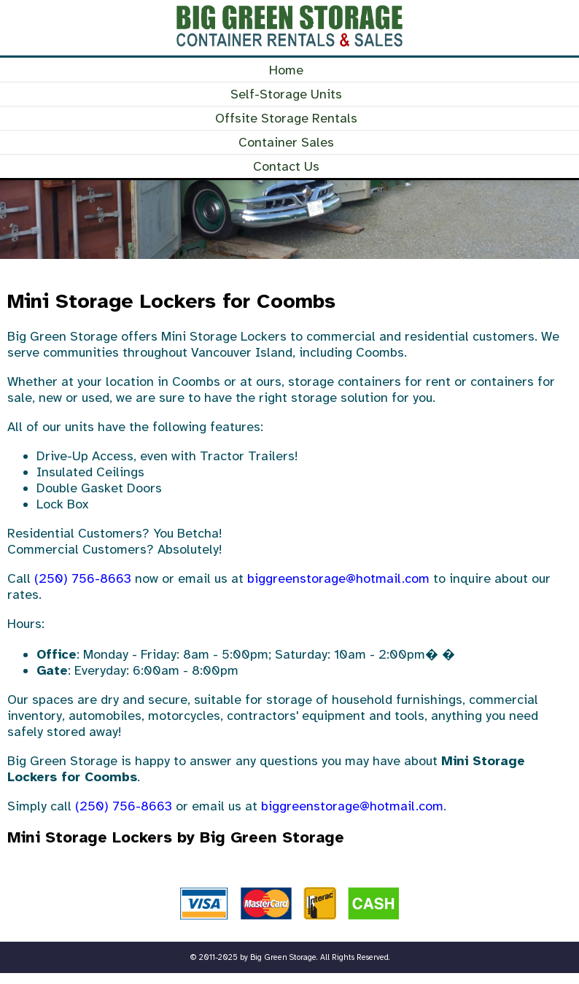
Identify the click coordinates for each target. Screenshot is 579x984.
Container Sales (286, 142)
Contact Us (286, 166)
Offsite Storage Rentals (286, 118)
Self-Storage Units (286, 94)
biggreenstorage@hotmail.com (338, 578)
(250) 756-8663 (82, 578)
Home (286, 70)
